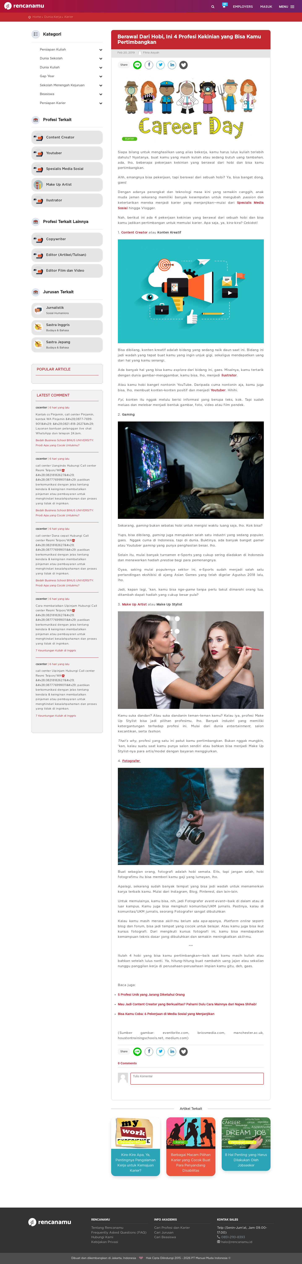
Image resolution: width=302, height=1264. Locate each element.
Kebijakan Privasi (104, 1242)
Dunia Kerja (52, 17)
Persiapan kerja (132, 1142)
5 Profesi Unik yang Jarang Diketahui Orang (151, 994)
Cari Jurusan (163, 1232)
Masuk (266, 6)
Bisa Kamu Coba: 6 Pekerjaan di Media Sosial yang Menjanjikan (166, 1014)
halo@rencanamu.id (234, 1242)
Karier (68, 17)
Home (37, 17)
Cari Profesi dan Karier (172, 1227)
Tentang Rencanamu (107, 1227)
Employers (243, 6)
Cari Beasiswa (165, 1237)
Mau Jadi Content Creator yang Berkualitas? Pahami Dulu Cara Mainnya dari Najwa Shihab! (187, 1004)
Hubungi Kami (102, 1237)
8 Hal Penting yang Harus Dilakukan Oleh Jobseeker (246, 1160)
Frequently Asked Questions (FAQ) (119, 1232)
